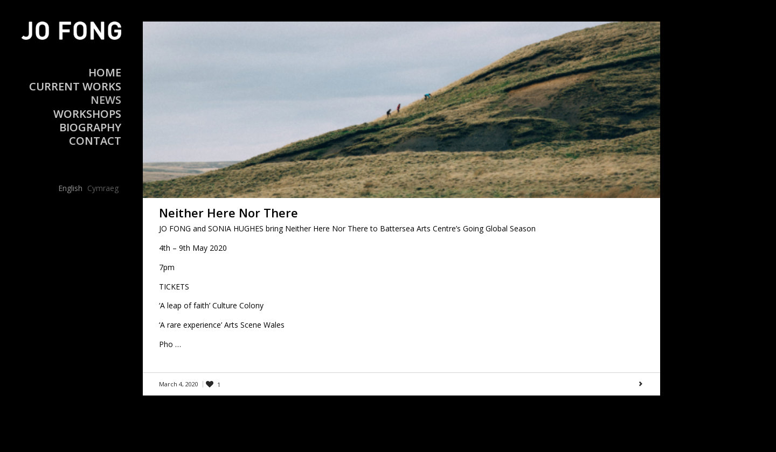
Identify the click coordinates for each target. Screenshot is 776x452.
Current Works (75, 86)
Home (104, 72)
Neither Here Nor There (228, 212)
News (106, 100)
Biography (90, 127)
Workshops (87, 114)
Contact (95, 140)
